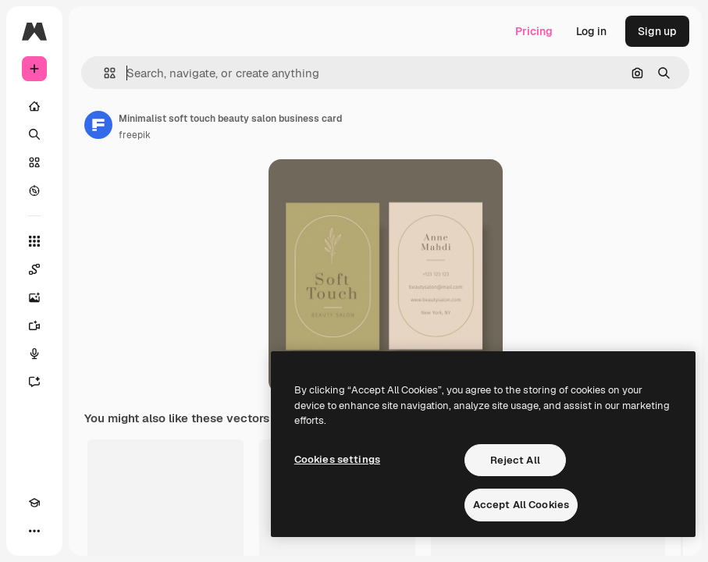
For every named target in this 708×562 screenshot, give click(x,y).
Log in (591, 31)
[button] (103, 73)
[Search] (34, 134)
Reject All (515, 460)
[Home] (34, 106)
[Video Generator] (34, 325)
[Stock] (34, 162)
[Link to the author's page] (98, 125)
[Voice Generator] (34, 353)
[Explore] (34, 190)
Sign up (657, 31)
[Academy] (34, 502)
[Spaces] (34, 269)
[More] (34, 530)
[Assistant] (34, 381)
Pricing (534, 31)
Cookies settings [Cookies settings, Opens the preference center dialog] (337, 459)
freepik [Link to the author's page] (135, 135)
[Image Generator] (34, 297)
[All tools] (34, 241)
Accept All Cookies (521, 504)
